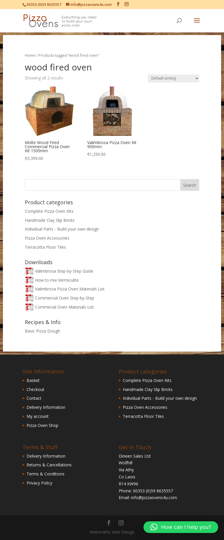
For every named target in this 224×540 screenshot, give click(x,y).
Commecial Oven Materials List (64, 307)
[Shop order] (173, 78)
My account (38, 416)
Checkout (35, 389)
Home (30, 55)
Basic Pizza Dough (42, 331)
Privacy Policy (39, 483)
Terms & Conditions (45, 474)
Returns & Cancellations (49, 465)
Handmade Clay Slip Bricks (50, 220)
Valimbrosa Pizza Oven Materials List (70, 289)
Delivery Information (46, 407)
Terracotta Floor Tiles (45, 247)
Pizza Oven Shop (42, 425)
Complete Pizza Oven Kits (49, 211)
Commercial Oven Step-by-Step (64, 298)
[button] (181, 527)
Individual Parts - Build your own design (62, 229)
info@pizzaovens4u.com (154, 497)
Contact (34, 398)
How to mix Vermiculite (57, 280)
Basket (33, 380)
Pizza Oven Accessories (47, 238)
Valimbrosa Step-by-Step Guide (64, 271)
